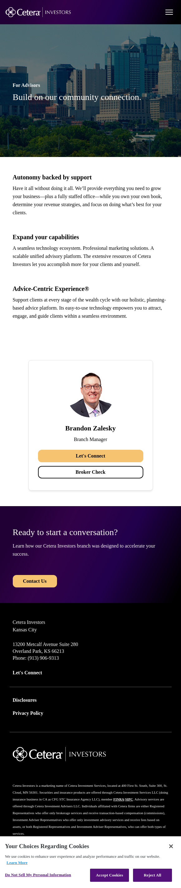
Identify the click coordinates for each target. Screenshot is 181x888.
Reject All (152, 875)
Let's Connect (90, 455)
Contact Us (35, 581)
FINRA (118, 799)
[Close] (171, 846)
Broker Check (91, 472)
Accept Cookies (109, 875)
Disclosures (25, 700)
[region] (90, 862)
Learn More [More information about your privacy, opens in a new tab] (17, 862)
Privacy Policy (28, 713)
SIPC (129, 799)
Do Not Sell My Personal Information (38, 874)
